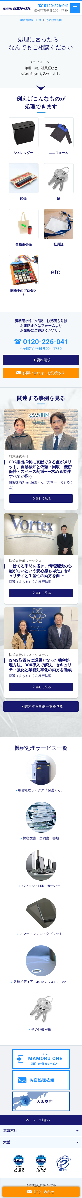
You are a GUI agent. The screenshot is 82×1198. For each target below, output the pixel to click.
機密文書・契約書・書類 (41, 838)
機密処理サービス (30, 20)
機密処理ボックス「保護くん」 (41, 790)
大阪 (6, 1142)
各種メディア (41, 982)
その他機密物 (54, 20)
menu (75, 8)
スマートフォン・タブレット (41, 934)
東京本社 (10, 1130)
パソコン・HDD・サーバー (41, 886)
